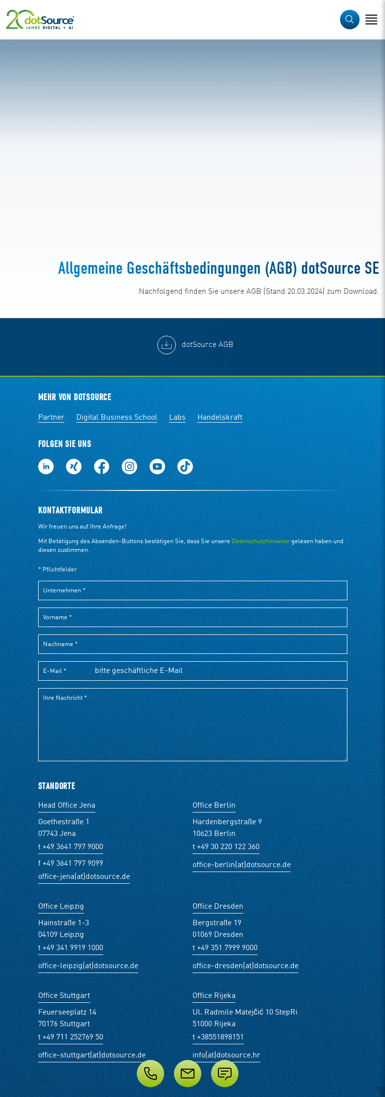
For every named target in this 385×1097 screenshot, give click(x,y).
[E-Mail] (187, 1073)
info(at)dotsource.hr (226, 1055)
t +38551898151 (218, 1037)
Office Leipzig (61, 907)
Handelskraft (219, 418)
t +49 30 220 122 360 (225, 847)
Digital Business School (116, 418)
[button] (350, 19)
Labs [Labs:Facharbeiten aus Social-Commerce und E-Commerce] (177, 418)
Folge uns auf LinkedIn (46, 466)
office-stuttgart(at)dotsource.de (92, 1055)
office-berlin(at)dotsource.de (241, 865)
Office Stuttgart (64, 996)
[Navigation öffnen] (371, 19)
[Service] (192, 1073)
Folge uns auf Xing (74, 466)
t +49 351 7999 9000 (224, 948)
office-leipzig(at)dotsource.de (88, 966)
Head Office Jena (66, 806)
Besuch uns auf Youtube (157, 466)
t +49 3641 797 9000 (70, 847)
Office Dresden (217, 907)
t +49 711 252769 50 (70, 1037)
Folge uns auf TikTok (185, 466)
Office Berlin (213, 806)
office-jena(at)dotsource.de (84, 877)
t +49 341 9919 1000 (70, 948)
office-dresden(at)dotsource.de (245, 966)
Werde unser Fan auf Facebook (101, 466)
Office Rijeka (213, 996)
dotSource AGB (208, 345)
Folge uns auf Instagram (129, 466)
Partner (51, 418)
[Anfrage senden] (224, 1073)
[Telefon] (150, 1073)
